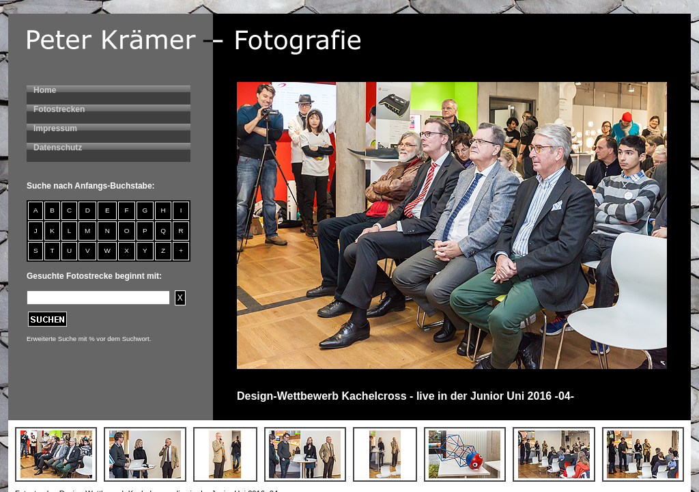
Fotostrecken (59, 109)
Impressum (55, 128)
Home (44, 90)
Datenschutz (57, 147)
